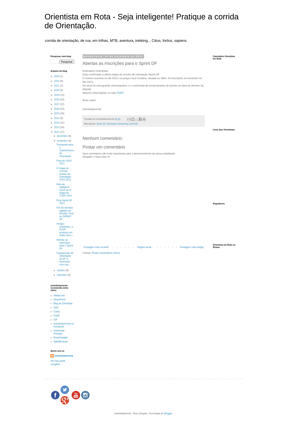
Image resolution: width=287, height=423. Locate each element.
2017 (57, 104)
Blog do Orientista (62, 303)
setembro (62, 275)
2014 (57, 118)
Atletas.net (59, 295)
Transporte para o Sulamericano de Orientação (65, 150)
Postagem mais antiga (191, 247)
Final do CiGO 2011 (63, 162)
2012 (57, 127)
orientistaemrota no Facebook (63, 325)
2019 (57, 95)
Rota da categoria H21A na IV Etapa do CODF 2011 (64, 190)
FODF (120, 92)
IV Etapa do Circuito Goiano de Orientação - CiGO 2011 (64, 174)
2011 (57, 132)
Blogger (168, 413)
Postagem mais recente (96, 247)
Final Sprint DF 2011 (64, 202)
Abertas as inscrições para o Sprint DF (64, 244)
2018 (57, 99)
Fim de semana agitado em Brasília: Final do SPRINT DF (65, 213)
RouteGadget (60, 337)
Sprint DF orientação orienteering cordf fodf (117, 123)
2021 (57, 85)
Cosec (56, 311)
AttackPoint (59, 299)
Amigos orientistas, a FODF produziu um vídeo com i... (64, 229)
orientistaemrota (63, 355)
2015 (57, 113)
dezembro (62, 136)
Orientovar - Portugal (59, 332)
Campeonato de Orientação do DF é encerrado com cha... (64, 259)
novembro (62, 140)
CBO (56, 307)
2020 (57, 90)
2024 (57, 76)
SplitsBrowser (60, 341)
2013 (57, 122)
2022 (57, 81)
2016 (57, 108)
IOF (55, 319)
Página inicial (144, 247)
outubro (61, 270)
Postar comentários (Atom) (106, 253)
